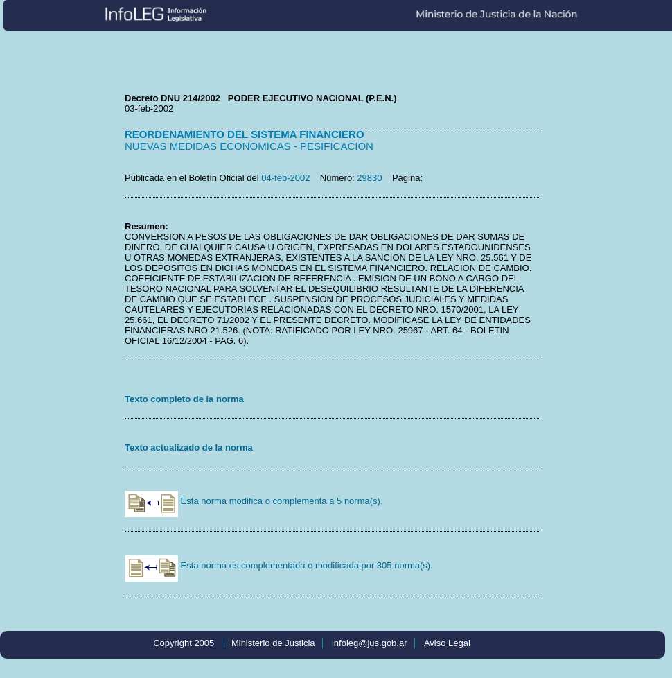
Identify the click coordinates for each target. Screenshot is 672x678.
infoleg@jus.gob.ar (369, 643)
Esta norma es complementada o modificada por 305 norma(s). (279, 565)
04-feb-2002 (285, 178)
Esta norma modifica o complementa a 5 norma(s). (254, 501)
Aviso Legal (447, 643)
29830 (369, 178)
